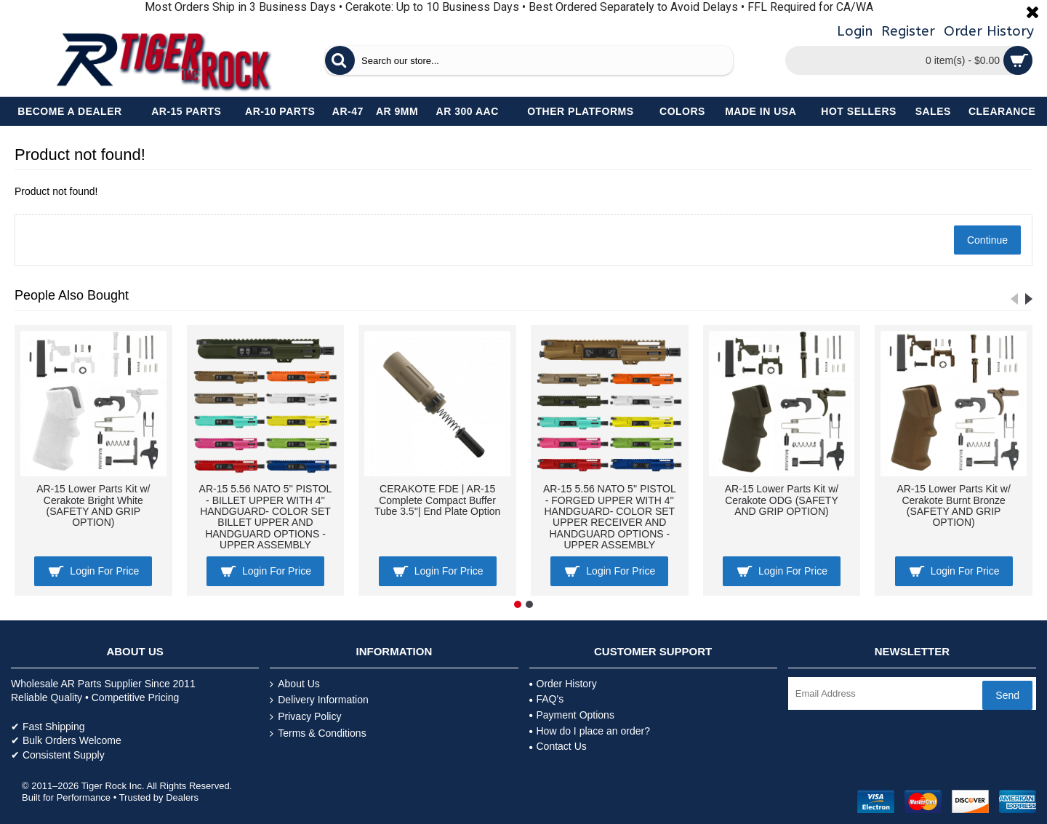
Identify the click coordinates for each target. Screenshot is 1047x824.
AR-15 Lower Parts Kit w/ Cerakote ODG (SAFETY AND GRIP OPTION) (781, 500)
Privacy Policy (305, 717)
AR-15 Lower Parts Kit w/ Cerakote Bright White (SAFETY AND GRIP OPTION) (93, 505)
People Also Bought (72, 295)
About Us (295, 684)
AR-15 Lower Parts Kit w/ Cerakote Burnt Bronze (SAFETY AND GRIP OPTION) (953, 505)
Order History (563, 683)
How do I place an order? (589, 731)
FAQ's (546, 699)
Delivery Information (319, 700)
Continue (987, 240)
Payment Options (571, 715)
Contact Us (558, 746)
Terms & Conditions (318, 733)
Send (1007, 695)
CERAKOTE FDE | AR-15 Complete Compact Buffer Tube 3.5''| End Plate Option (437, 500)
